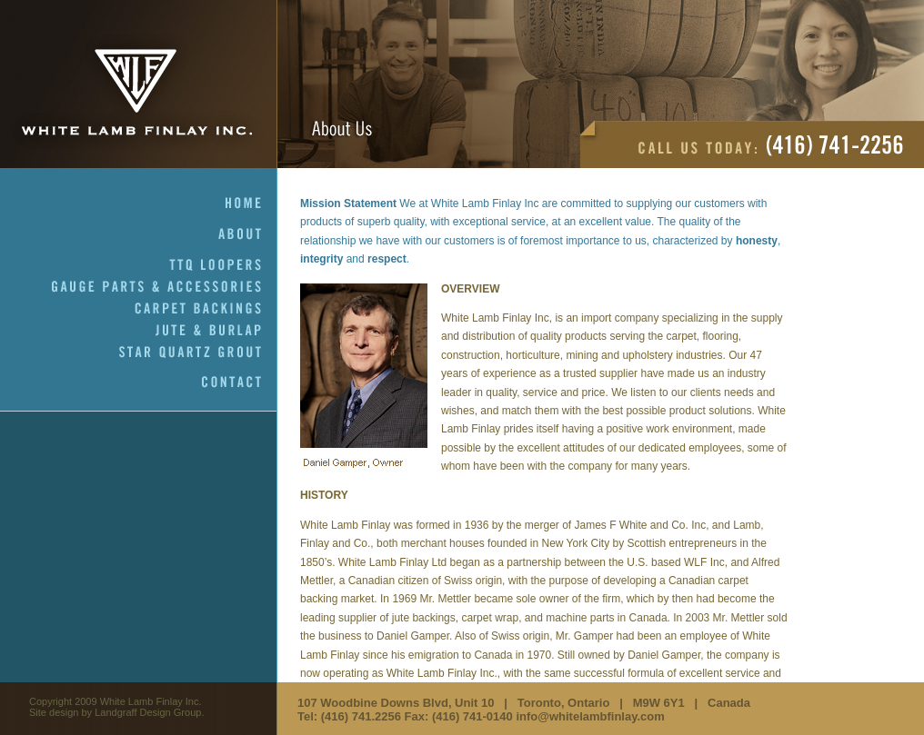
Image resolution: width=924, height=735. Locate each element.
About (247, 234)
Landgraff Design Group (148, 712)
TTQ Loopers (223, 265)
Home (251, 203)
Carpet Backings (206, 309)
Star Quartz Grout (198, 352)
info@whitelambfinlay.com (590, 716)
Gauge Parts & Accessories (164, 287)
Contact (239, 382)
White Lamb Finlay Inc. (138, 84)
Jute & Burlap (216, 330)
